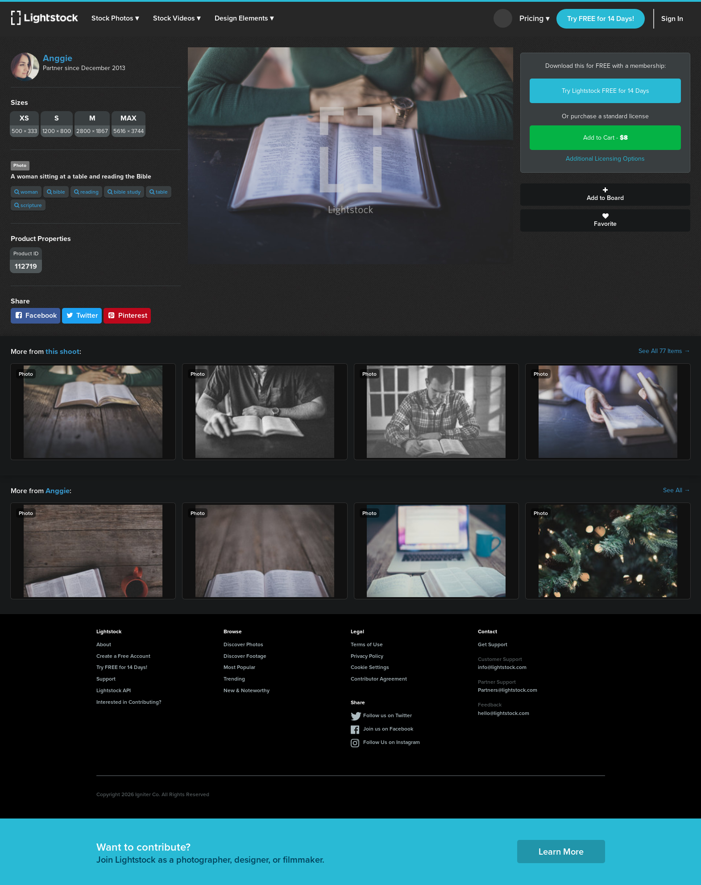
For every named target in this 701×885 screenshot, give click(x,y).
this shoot (61, 351)
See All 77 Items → (664, 351)
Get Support (492, 643)
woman (26, 191)
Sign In (672, 18)
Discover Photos (243, 643)
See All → (676, 490)
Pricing (534, 19)
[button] (115, 18)
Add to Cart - (605, 137)
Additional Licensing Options (605, 158)
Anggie (57, 58)
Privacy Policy (367, 655)
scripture (28, 205)
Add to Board (605, 194)
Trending (234, 677)
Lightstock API (113, 689)
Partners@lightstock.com (507, 689)
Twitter (82, 315)
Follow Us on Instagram (391, 741)
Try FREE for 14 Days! (600, 18)
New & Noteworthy (247, 689)
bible (56, 191)
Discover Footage (245, 655)
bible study (124, 191)
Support (106, 677)
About (103, 643)
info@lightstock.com (502, 666)
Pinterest (127, 315)
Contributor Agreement (379, 677)
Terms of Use (367, 643)
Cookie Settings (370, 666)
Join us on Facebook (388, 727)
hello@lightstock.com (503, 712)
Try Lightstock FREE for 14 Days (605, 91)
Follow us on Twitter (387, 714)
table (158, 191)
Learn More (561, 850)
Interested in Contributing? (129, 701)
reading (86, 191)
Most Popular (239, 666)
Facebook (35, 315)
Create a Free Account (123, 655)
